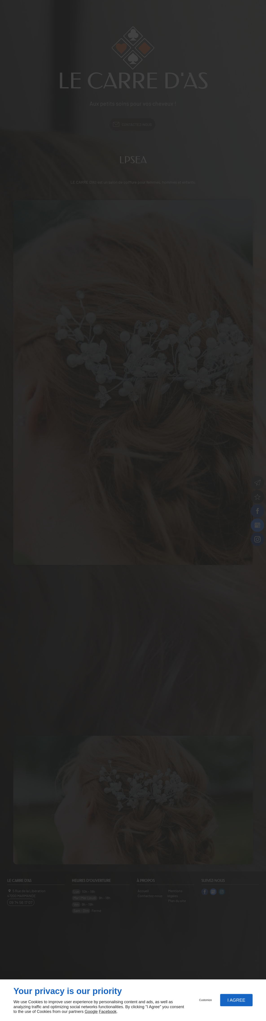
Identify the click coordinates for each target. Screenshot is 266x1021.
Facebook (108, 1011)
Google (91, 1011)
